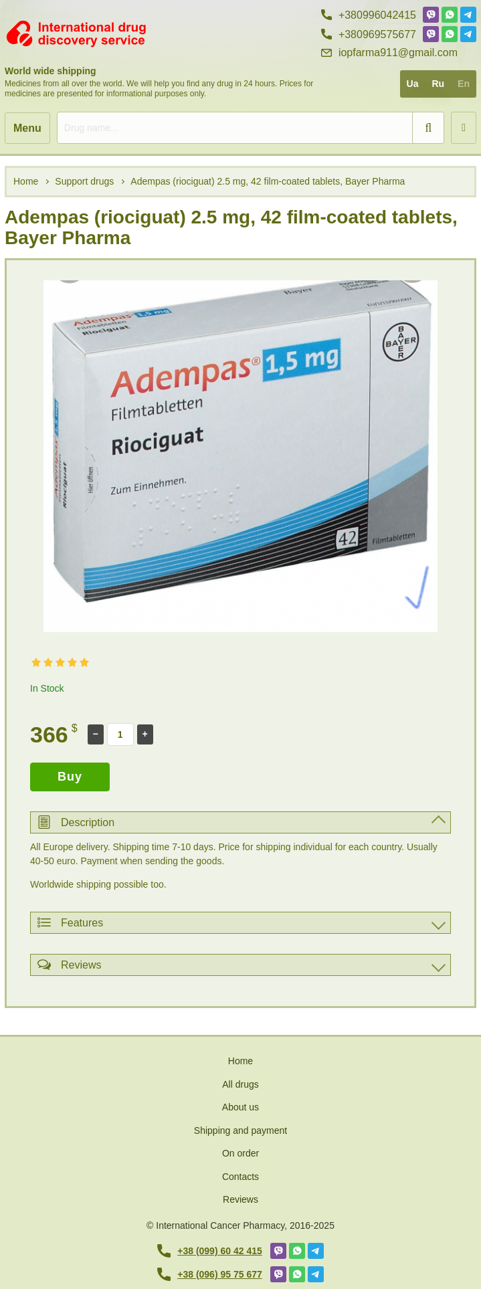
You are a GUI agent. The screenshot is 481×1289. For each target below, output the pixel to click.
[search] (250, 128)
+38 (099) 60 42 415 (209, 1251)
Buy (70, 776)
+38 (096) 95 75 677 (209, 1274)
